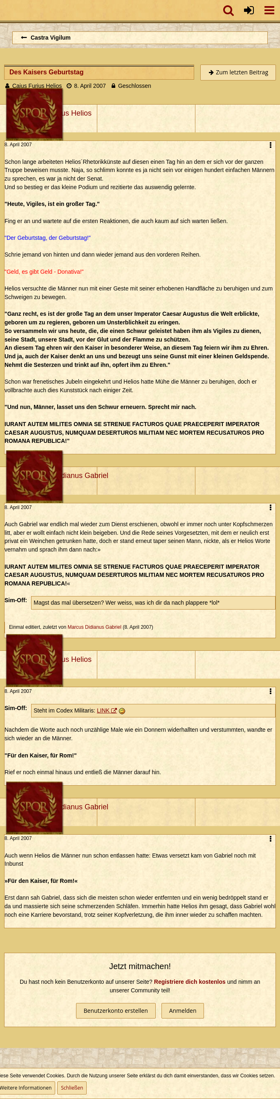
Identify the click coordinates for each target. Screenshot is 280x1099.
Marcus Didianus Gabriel (94, 627)
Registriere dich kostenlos (190, 981)
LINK (103, 710)
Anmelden (183, 1010)
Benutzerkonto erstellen (116, 1010)
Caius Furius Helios (37, 86)
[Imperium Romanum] (4, 10)
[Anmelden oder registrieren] (249, 10)
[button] (269, 10)
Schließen (72, 1087)
